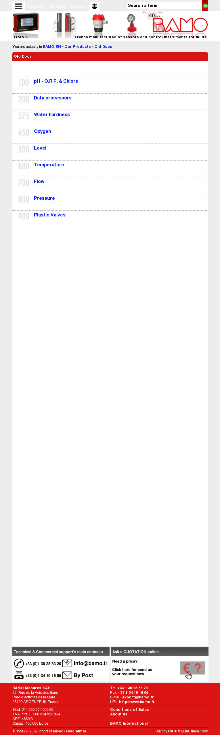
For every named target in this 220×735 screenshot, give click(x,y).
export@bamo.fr (138, 697)
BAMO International (129, 723)
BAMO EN (52, 46)
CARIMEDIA (179, 731)
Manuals (57, 6)
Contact (78, 6)
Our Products (77, 46)
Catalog (36, 6)
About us (118, 714)
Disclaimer (76, 731)
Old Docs (103, 46)
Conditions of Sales (129, 709)
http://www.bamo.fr (137, 702)
